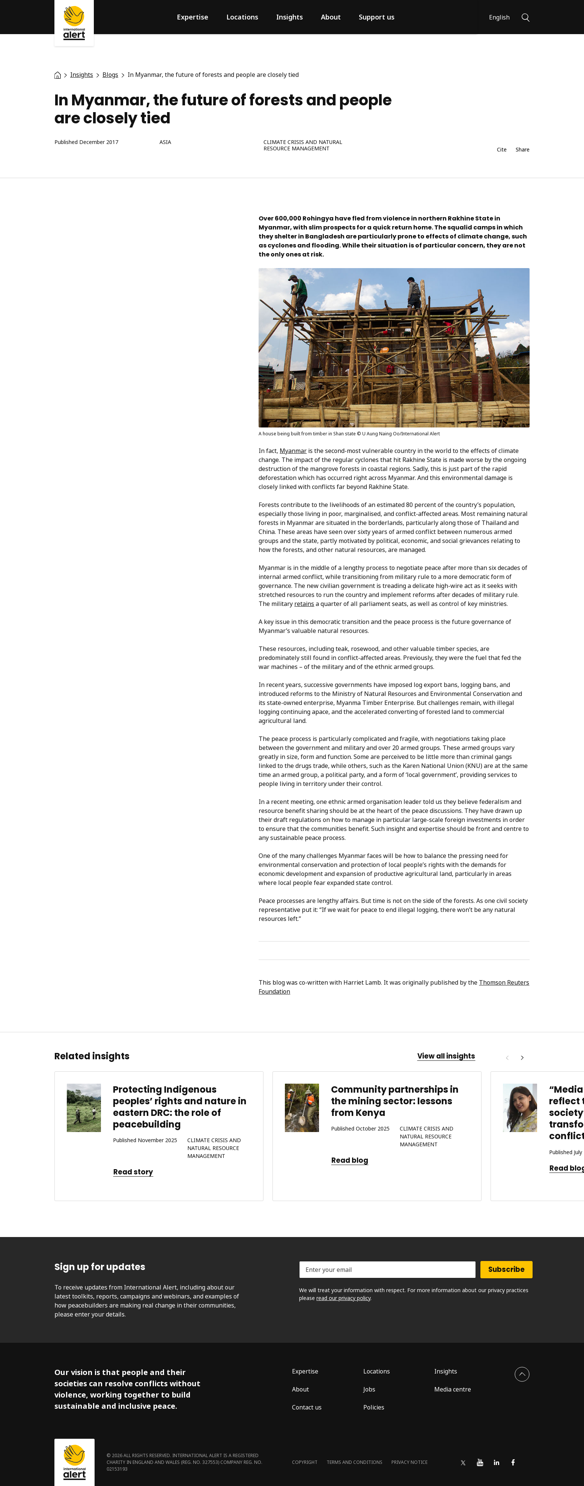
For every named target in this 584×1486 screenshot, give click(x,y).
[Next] (522, 1057)
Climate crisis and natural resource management (302, 145)
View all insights (446, 1056)
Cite (502, 150)
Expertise (192, 16)
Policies (373, 1407)
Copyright (305, 1462)
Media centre (452, 1389)
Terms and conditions (354, 1462)
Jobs (369, 1389)
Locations (242, 16)
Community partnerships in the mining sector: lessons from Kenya (395, 1101)
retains (304, 604)
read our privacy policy (343, 1298)
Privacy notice (409, 1462)
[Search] (526, 17)
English (499, 17)
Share (523, 150)
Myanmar (293, 451)
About (331, 16)
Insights (289, 16)
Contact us (307, 1407)
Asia (165, 142)
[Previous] (507, 1057)
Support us (376, 16)
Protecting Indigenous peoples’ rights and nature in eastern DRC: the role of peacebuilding (180, 1107)
